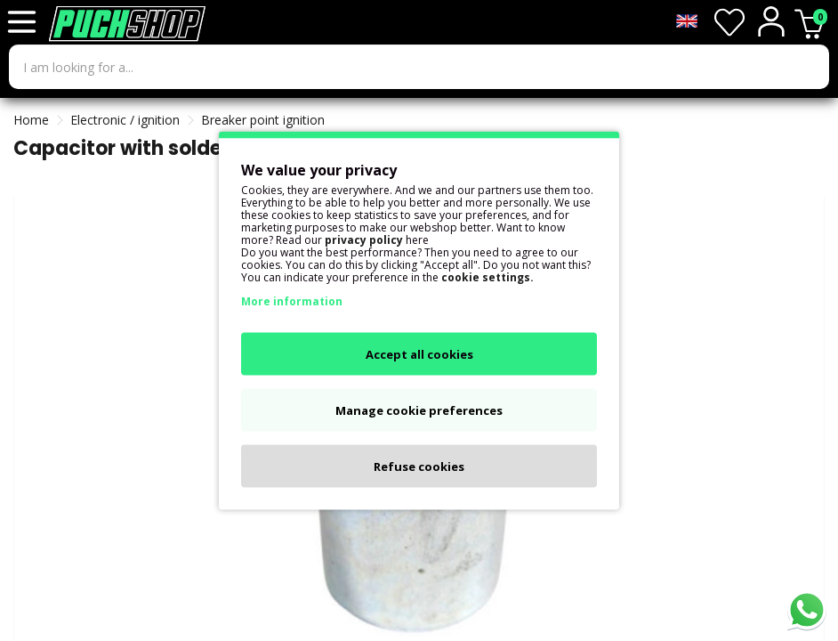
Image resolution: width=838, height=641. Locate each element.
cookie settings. (487, 277)
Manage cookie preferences (419, 410)
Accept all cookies (419, 354)
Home (31, 119)
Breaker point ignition (263, 119)
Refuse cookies (419, 466)
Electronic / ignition (125, 119)
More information (291, 301)
